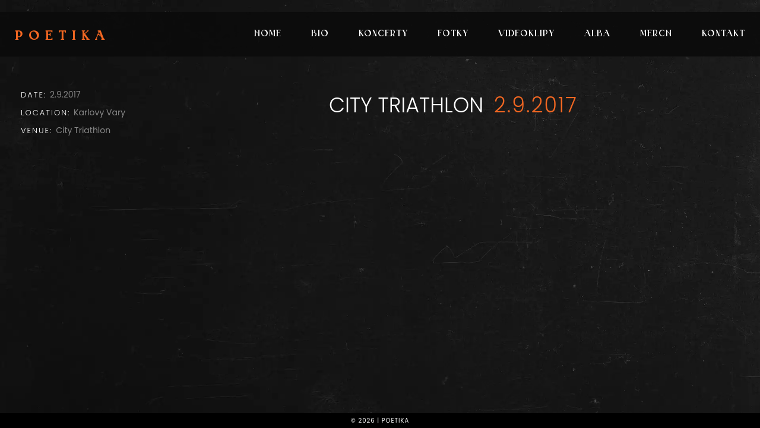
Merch (656, 34)
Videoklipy (526, 34)
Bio (320, 34)
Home (267, 34)
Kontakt (723, 34)
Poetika (62, 37)
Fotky (453, 34)
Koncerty (383, 34)
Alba (597, 34)
